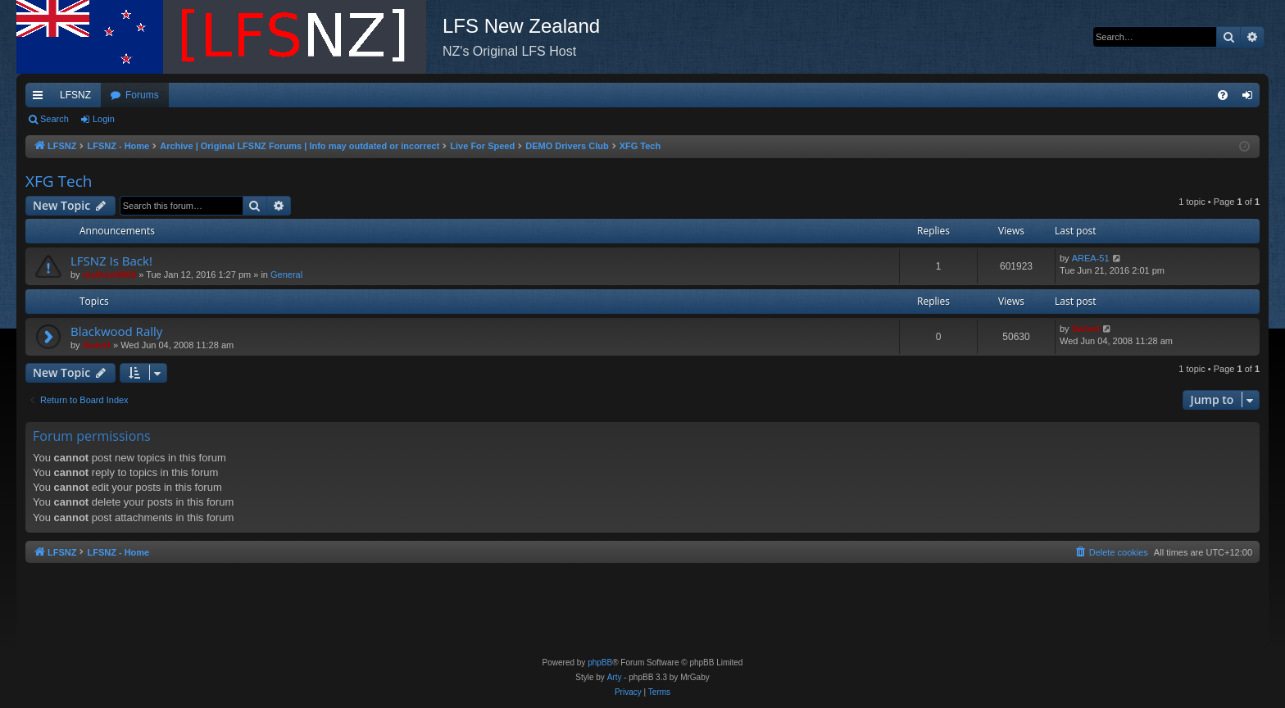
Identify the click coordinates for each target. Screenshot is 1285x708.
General (286, 274)
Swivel (97, 345)
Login (104, 119)
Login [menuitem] (1251, 98)
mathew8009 (109, 274)
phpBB (600, 662)
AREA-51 (1091, 258)
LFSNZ (75, 95)
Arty (614, 677)
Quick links (41, 98)
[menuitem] (1222, 95)
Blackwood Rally (116, 331)
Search (54, 119)
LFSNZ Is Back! (111, 260)
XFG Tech (58, 181)
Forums (142, 95)
